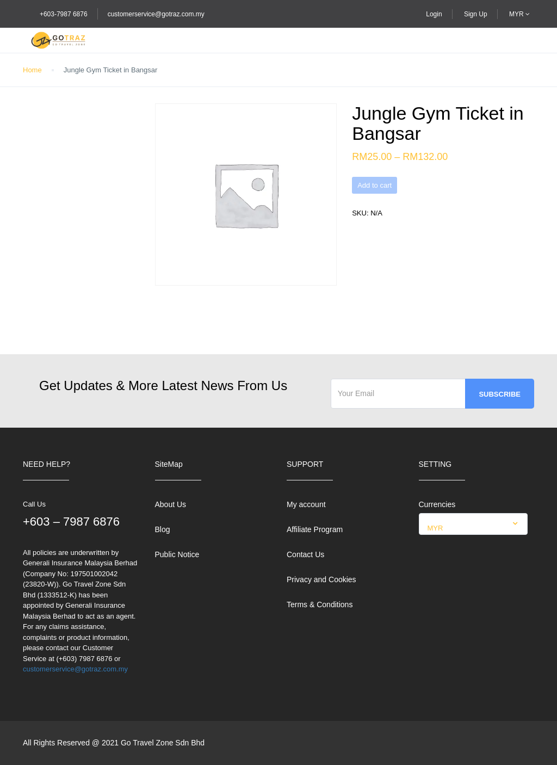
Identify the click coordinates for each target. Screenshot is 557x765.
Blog (162, 529)
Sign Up (475, 14)
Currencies (437, 504)
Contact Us (305, 554)
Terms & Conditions (319, 604)
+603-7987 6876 (64, 14)
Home (32, 70)
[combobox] (473, 524)
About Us (171, 504)
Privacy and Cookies (321, 579)
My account (306, 504)
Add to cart (374, 185)
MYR (519, 14)
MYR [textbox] (435, 528)
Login (434, 14)
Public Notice (177, 554)
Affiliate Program (315, 529)
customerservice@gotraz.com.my (156, 14)
